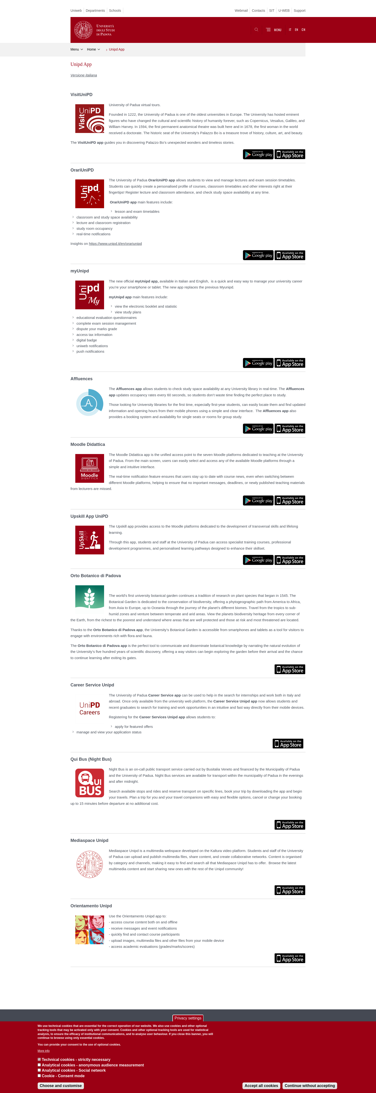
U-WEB (284, 10)
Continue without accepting (310, 1086)
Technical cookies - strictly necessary (76, 1060)
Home (91, 49)
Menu (74, 49)
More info (44, 1051)
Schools (115, 10)
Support (300, 10)
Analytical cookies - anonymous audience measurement (93, 1065)
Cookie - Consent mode (63, 1076)
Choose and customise (61, 1086)
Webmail (241, 10)
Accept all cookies (261, 1086)
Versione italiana (83, 75)
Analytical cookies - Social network (74, 1070)
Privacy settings (188, 1018)
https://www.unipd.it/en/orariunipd (115, 244)
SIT (272, 10)
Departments (95, 10)
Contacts (258, 10)
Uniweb (76, 10)
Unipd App (116, 49)
